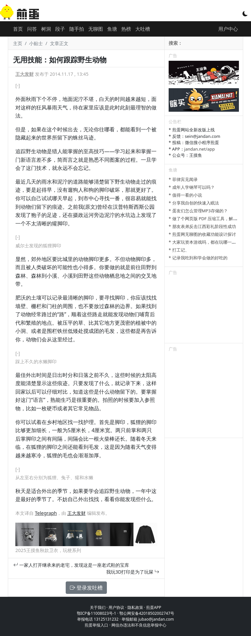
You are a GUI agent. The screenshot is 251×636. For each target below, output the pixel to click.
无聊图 (95, 28)
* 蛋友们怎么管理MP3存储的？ (198, 211)
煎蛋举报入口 (96, 625)
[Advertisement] (204, 310)
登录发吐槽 (86, 587)
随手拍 (76, 28)
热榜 (126, 28)
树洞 (46, 28)
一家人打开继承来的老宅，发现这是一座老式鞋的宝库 (71, 565)
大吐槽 (142, 28)
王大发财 (24, 74)
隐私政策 (135, 607)
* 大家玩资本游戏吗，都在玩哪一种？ (204, 242)
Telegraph (46, 513)
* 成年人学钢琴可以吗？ (192, 187)
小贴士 (36, 43)
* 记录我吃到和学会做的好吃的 (198, 258)
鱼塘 (112, 28)
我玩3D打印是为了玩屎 (132, 572)
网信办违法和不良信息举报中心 (138, 625)
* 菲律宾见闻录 (183, 179)
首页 (18, 28)
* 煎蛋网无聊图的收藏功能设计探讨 (202, 234)
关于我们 (98, 607)
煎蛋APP (153, 607)
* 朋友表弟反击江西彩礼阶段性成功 (202, 226)
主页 (17, 43)
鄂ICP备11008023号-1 (96, 613)
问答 (32, 28)
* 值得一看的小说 (185, 195)
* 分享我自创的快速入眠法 (194, 203)
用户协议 (116, 607)
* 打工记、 (179, 250)
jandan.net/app (199, 149)
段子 (60, 28)
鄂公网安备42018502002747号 (146, 613)
